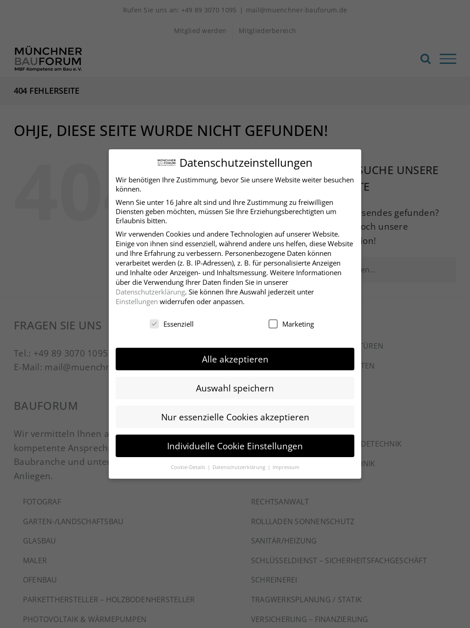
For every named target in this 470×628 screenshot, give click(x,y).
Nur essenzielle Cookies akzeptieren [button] (235, 414)
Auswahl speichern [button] (235, 385)
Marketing (291, 321)
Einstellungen (137, 299)
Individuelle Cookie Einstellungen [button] (235, 443)
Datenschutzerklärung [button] (240, 464)
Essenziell (172, 321)
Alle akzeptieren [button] (235, 356)
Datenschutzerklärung (150, 289)
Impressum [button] (286, 464)
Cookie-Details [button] (189, 464)
